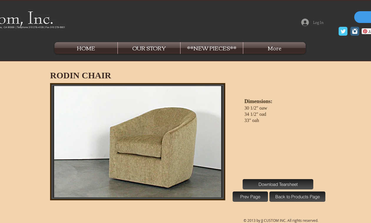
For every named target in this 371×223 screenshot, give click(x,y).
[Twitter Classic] (343, 31)
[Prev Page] (250, 196)
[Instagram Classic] (354, 31)
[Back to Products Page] (297, 196)
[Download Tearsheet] (278, 184)
